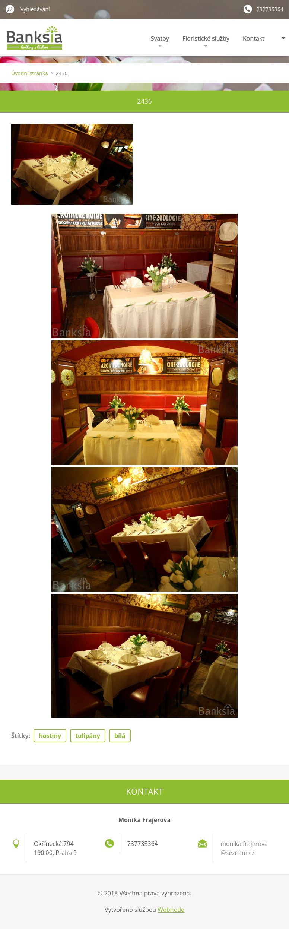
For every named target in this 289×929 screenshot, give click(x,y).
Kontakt (253, 38)
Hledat (10, 9)
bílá (120, 736)
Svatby (160, 40)
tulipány (87, 736)
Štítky (20, 736)
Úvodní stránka (29, 73)
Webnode (171, 910)
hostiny (50, 736)
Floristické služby (206, 40)
